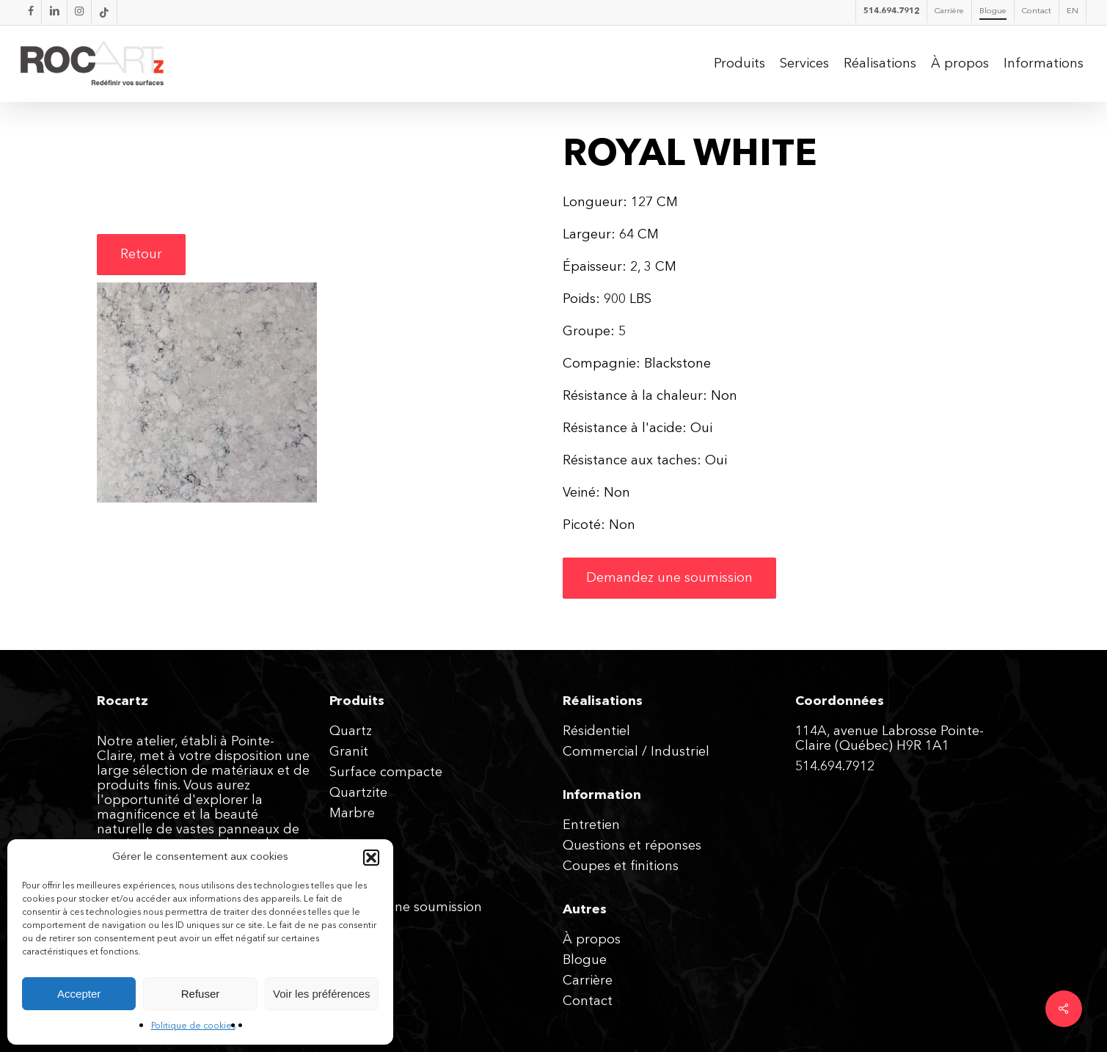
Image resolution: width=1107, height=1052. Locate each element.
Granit (348, 752)
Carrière (588, 980)
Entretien (591, 825)
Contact (588, 1001)
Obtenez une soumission (405, 907)
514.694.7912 (834, 766)
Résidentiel (596, 731)
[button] (371, 857)
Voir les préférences (321, 993)
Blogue (585, 960)
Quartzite (358, 793)
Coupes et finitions (621, 866)
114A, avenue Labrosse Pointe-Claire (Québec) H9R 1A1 (889, 739)
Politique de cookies (193, 1026)
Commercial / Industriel (636, 752)
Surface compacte (385, 772)
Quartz (350, 731)
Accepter (79, 993)
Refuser (200, 993)
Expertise (358, 887)
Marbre (352, 813)
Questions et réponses (632, 845)
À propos (592, 939)
